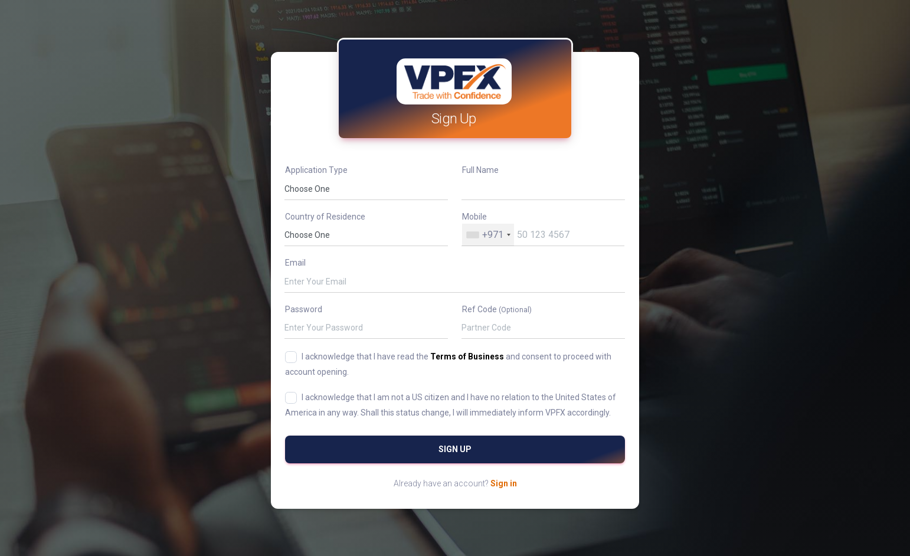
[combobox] (488, 235)
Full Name (480, 170)
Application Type (316, 170)
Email (295, 262)
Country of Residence (325, 216)
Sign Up (455, 449)
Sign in (503, 483)
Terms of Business (467, 356)
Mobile (474, 216)
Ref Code (497, 309)
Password (303, 309)
